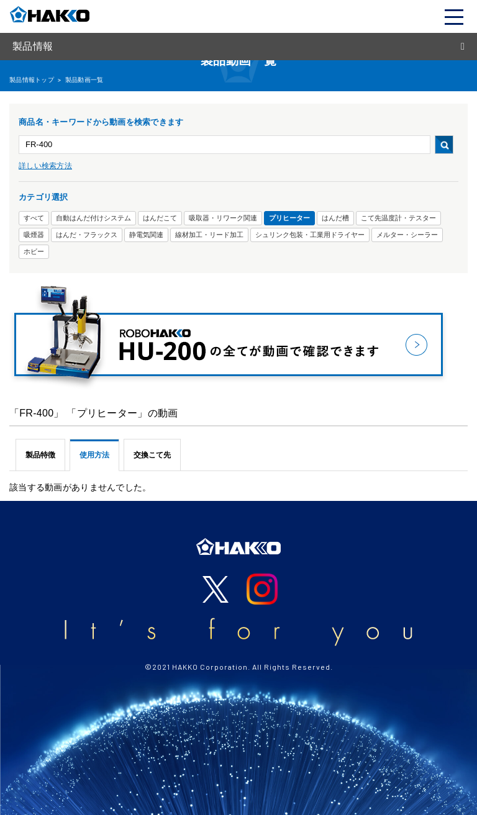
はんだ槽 (335, 218)
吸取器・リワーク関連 (223, 218)
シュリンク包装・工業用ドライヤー (310, 234)
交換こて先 (152, 455)
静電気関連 (146, 234)
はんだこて (160, 218)
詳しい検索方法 (45, 165)
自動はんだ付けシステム (93, 218)
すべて (34, 218)
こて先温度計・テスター (398, 218)
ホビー (34, 251)
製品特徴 (40, 455)
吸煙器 (34, 234)
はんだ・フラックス (86, 234)
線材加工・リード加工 (209, 234)
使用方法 (94, 455)
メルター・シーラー (407, 234)
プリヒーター (289, 218)
